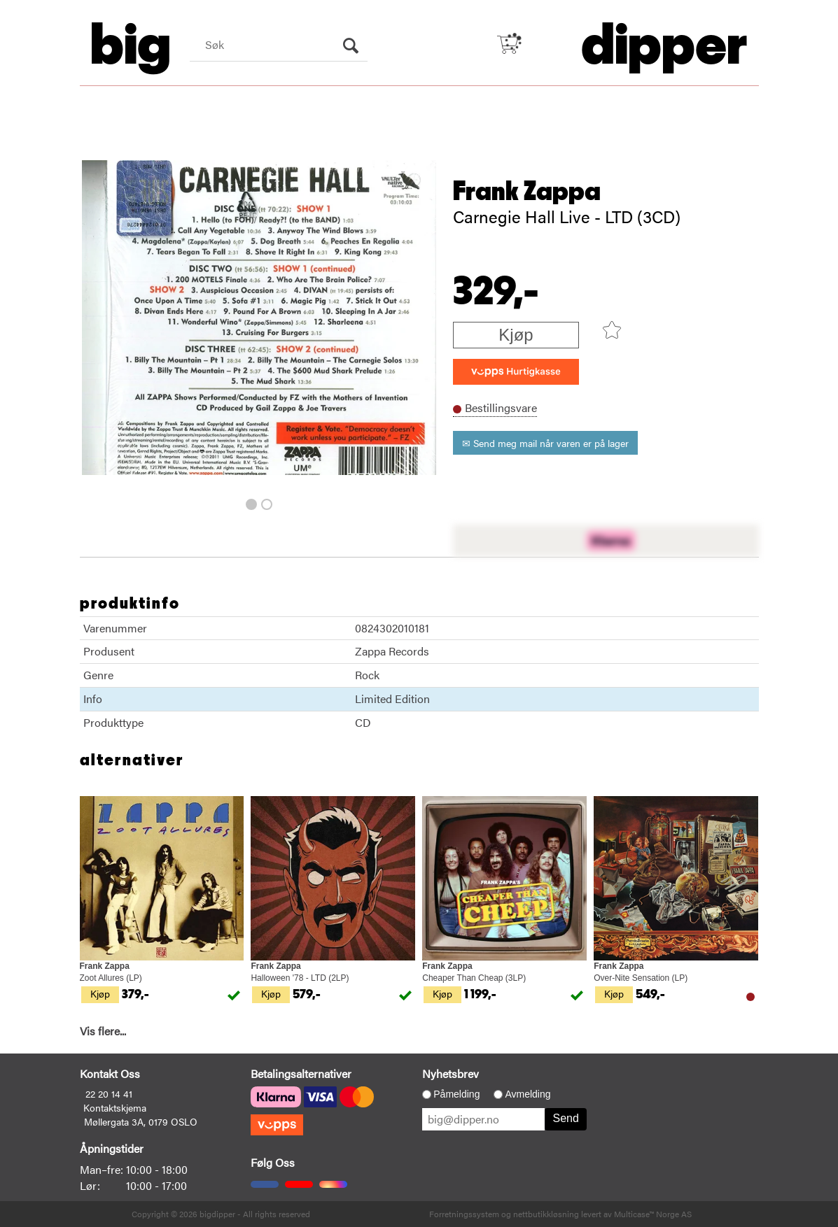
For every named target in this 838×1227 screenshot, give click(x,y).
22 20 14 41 (108, 1093)
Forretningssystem (464, 1213)
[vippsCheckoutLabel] (516, 372)
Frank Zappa (527, 192)
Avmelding (527, 1094)
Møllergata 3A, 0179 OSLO (140, 1121)
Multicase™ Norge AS (653, 1213)
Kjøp (515, 334)
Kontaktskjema (114, 1107)
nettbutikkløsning (546, 1213)
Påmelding (456, 1094)
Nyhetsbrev (450, 1073)
